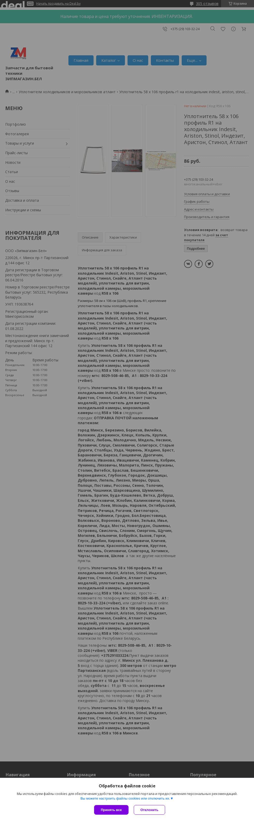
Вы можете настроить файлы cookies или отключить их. (125, 798)
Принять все (111, 810)
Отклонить (149, 810)
